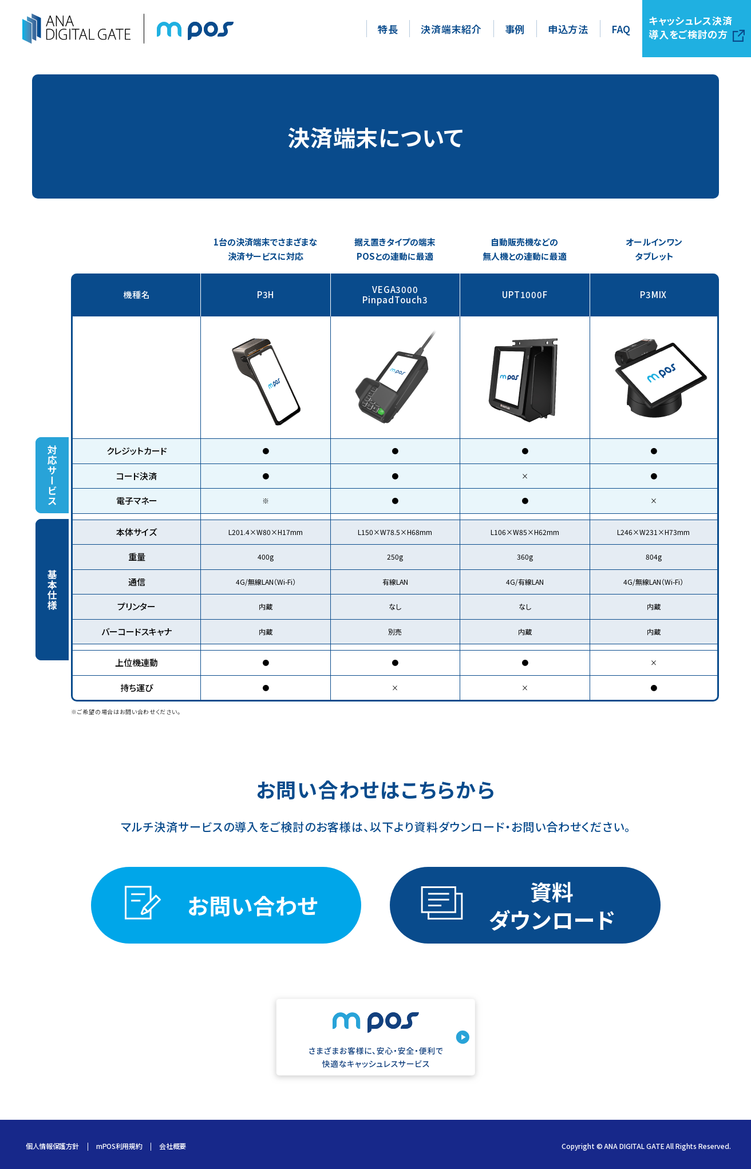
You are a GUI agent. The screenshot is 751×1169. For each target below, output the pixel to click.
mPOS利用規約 (119, 1147)
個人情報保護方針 (52, 1147)
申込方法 (568, 29)
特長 (388, 29)
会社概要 (172, 1147)
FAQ (621, 29)
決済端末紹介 (451, 29)
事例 (515, 29)
